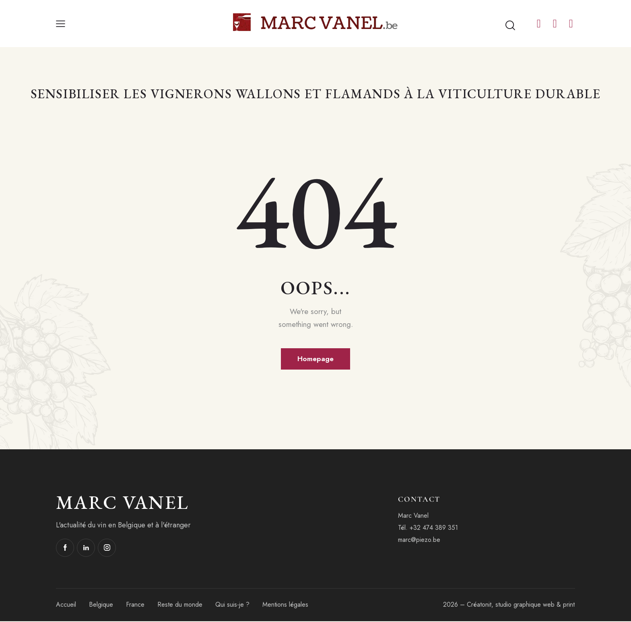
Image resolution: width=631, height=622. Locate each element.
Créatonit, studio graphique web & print (521, 605)
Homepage (315, 359)
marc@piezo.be (419, 540)
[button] (60, 23)
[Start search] (510, 26)
